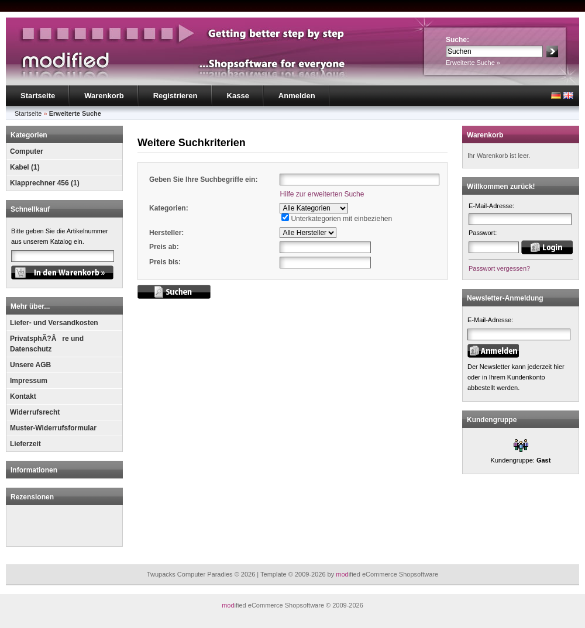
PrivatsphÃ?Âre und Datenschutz (47, 343)
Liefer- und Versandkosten (54, 323)
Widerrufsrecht (35, 412)
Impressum (28, 381)
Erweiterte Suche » (473, 62)
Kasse (238, 95)
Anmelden (296, 95)
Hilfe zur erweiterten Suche (322, 194)
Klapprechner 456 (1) (45, 183)
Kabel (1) (25, 167)
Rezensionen (32, 497)
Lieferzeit (25, 444)
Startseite (37, 95)
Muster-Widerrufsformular (53, 428)
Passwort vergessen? (499, 268)
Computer (26, 151)
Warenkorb (103, 95)
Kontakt (23, 396)
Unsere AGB (30, 365)
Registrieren (175, 95)
